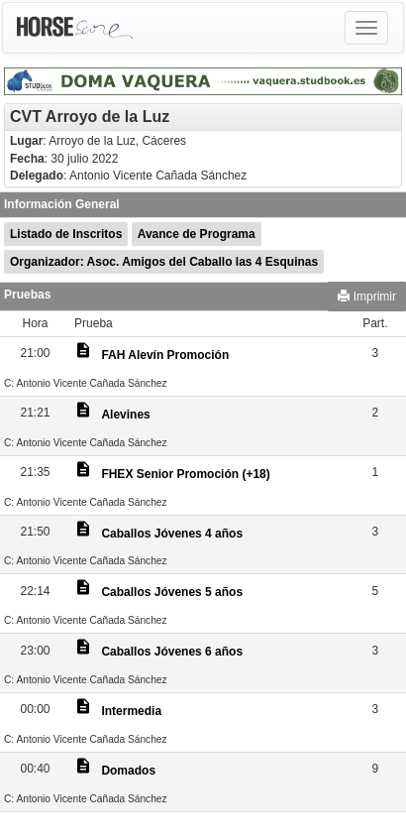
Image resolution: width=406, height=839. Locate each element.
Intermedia (131, 711)
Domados (128, 771)
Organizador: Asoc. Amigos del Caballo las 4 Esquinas (164, 262)
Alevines (125, 414)
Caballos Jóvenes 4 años (172, 533)
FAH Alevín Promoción (165, 355)
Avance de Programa (196, 234)
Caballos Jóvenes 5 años (172, 592)
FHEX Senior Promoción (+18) (185, 474)
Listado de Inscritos (66, 234)
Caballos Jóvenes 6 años (172, 652)
